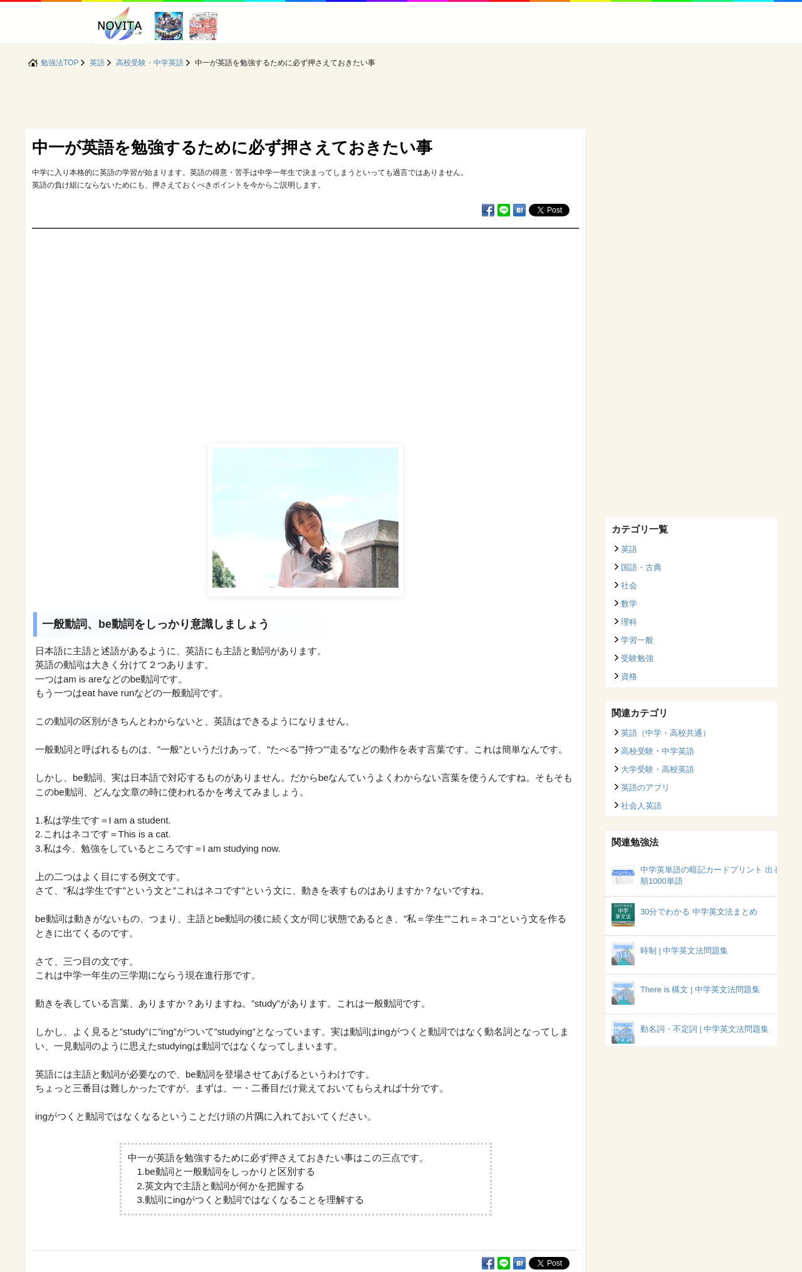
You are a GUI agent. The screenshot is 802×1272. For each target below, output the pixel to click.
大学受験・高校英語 (657, 769)
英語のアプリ (645, 787)
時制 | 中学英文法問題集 (684, 950)
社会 (629, 585)
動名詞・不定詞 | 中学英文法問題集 (704, 1029)
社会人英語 (641, 805)
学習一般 (637, 640)
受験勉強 (637, 658)
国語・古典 (641, 567)
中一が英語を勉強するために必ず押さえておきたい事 (232, 147)
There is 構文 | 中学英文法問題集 (700, 989)
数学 (629, 603)
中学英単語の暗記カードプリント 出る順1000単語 (710, 875)
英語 (629, 549)
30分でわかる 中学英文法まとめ (699, 911)
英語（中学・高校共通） (666, 733)
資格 (629, 676)
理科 (629, 622)
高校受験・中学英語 (657, 751)
